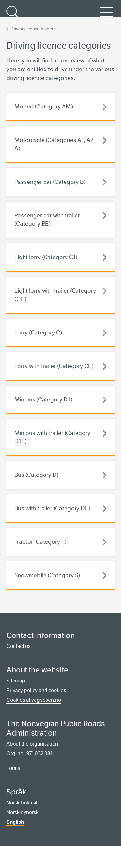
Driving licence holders (33, 29)
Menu (106, 16)
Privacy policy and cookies (36, 690)
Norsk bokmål (21, 803)
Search (13, 16)
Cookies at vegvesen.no (33, 700)
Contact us (18, 646)
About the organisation (32, 744)
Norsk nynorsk (22, 812)
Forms (13, 768)
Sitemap (15, 681)
